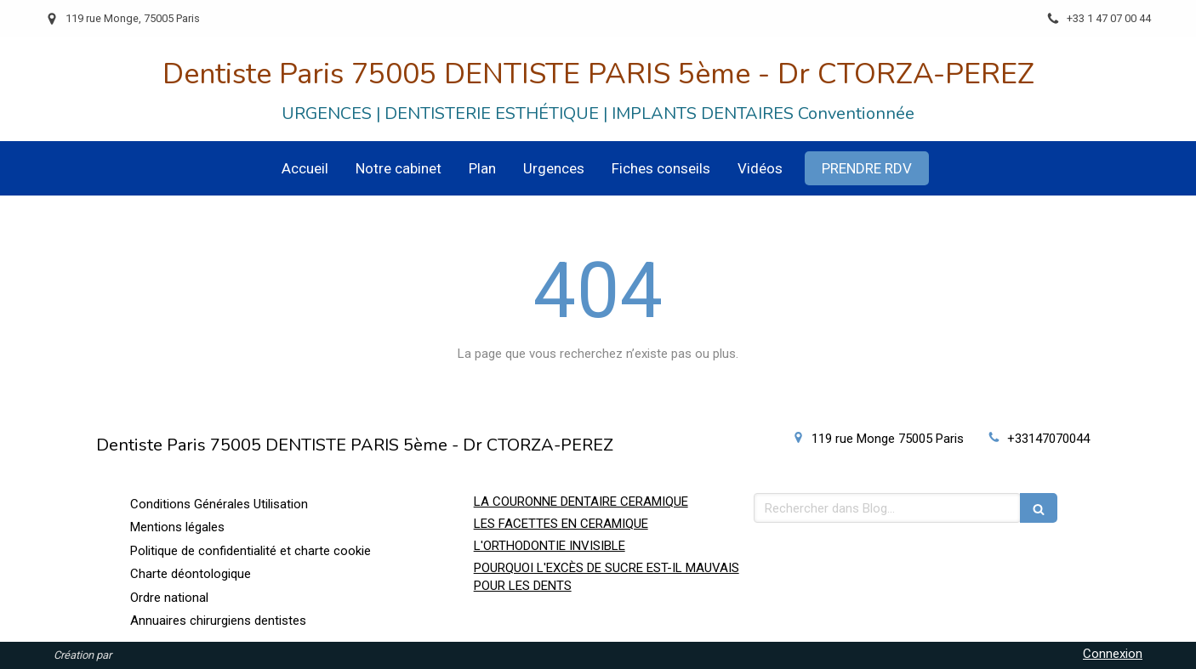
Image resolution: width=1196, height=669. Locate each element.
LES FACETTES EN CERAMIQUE (561, 523)
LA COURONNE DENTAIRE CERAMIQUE (581, 501)
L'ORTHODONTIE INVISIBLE (549, 545)
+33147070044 (1048, 438)
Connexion (1112, 653)
